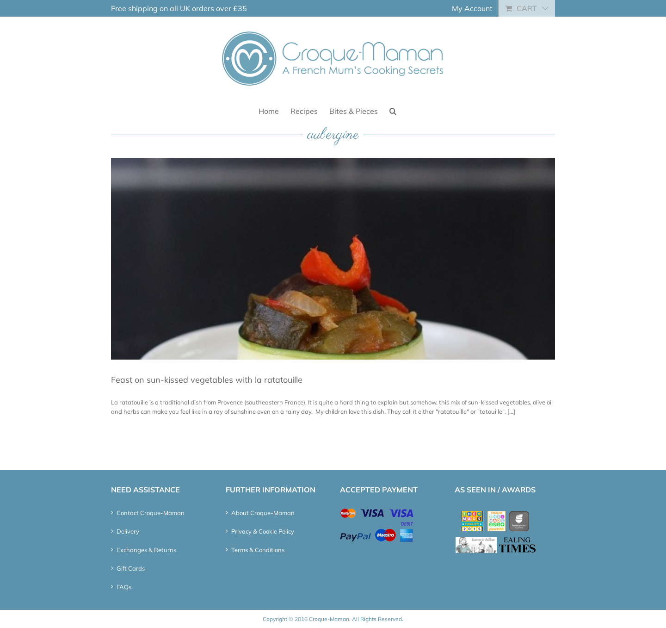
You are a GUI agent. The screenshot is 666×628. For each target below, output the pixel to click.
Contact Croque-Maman (151, 512)
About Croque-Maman (263, 512)
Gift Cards (131, 568)
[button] (392, 110)
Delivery (128, 531)
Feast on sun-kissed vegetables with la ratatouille (206, 379)
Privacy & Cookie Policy (262, 531)
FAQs (124, 587)
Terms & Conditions (257, 549)
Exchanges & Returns (146, 549)
